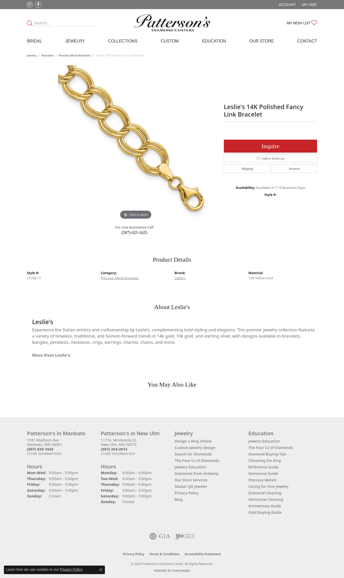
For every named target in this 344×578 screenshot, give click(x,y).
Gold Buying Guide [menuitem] (265, 512)
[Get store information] (44, 454)
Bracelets (48, 55)
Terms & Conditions (164, 554)
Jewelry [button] (75, 41)
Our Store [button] (261, 41)
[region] (135, 143)
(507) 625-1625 (134, 232)
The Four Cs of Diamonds (197, 460)
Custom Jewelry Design (195, 447)
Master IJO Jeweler (191, 486)
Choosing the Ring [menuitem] (264, 460)
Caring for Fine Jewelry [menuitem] (268, 486)
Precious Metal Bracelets (75, 55)
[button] (287, 4)
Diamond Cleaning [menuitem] (264, 492)
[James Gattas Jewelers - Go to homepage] (172, 23)
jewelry (32, 55)
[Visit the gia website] (159, 536)
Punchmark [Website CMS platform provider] (181, 571)
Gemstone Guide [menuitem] (263, 473)
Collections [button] (122, 41)
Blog (179, 499)
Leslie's (180, 278)
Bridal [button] (34, 41)
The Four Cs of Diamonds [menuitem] (270, 447)
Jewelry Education (190, 467)
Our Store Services (191, 479)
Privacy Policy (187, 492)
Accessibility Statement (203, 554)
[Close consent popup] (100, 569)
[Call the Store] (40, 449)
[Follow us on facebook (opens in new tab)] (38, 5)
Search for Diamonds (193, 454)
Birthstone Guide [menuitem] (263, 467)
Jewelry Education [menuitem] (264, 441)
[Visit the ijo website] (185, 536)
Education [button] (214, 41)
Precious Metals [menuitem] (262, 479)
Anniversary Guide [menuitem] (264, 505)
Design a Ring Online (193, 441)
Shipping (247, 168)
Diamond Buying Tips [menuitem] (267, 454)
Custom (169, 41)
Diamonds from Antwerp (197, 473)
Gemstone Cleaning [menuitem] (265, 499)
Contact (307, 41)
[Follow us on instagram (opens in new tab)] (29, 5)
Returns (294, 168)
